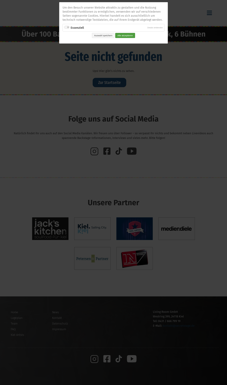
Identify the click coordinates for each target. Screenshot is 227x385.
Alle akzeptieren (125, 35)
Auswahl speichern (103, 35)
